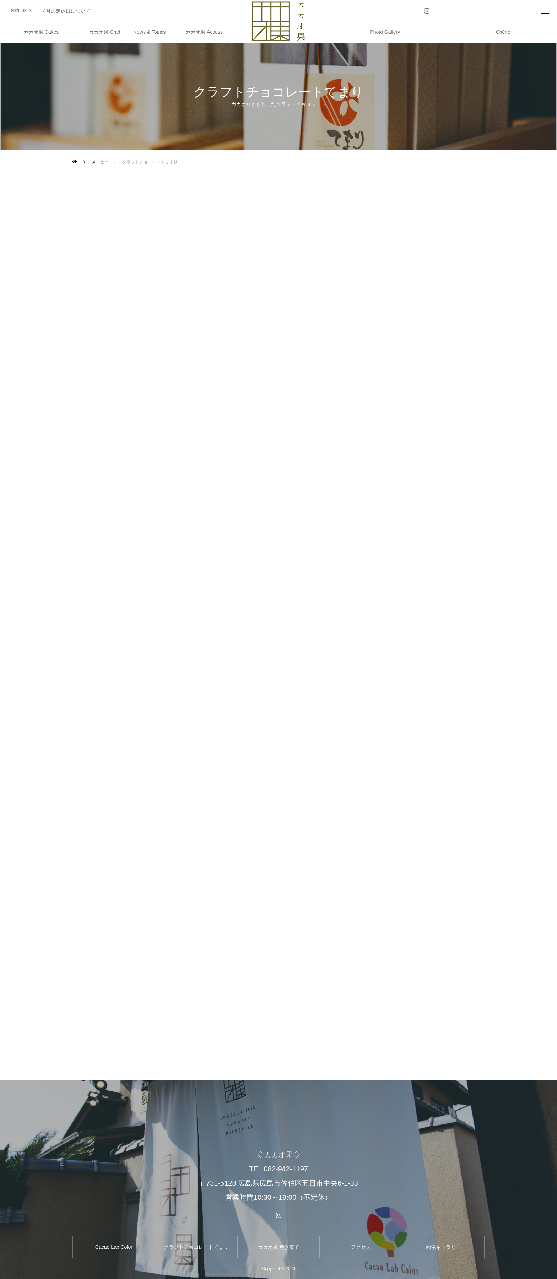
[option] (118, 11)
